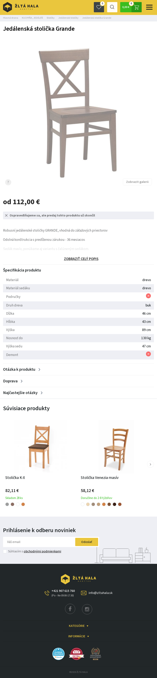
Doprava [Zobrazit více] (10, 381)
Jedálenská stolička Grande (96, 18)
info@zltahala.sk (100, 593)
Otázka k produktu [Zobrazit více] (19, 369)
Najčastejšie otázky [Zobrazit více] (20, 393)
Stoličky (51, 18)
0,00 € (132, 7)
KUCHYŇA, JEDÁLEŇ (32, 18)
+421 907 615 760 (63, 593)
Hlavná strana (10, 18)
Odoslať (86, 542)
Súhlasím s (34, 551)
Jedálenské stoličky (68, 18)
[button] (150, 464)
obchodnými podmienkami (42, 551)
